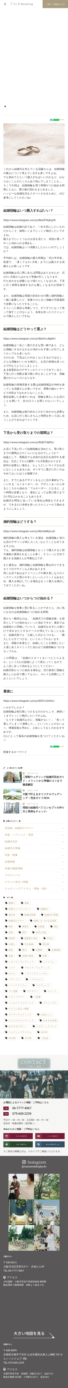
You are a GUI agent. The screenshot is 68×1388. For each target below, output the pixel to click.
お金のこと (46, 1014)
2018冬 (28, 1038)
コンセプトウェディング (21, 1003)
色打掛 (11, 915)
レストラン (49, 961)
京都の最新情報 (14, 868)
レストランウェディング (21, 961)
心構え (11, 944)
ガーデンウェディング (19, 1014)
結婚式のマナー (16, 920)
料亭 (24, 932)
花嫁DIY (44, 909)
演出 (56, 926)
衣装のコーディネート (19, 909)
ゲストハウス (50, 1003)
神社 (10, 926)
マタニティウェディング (37, 967)
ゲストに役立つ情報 (16, 881)
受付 (24, 950)
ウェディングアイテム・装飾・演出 (26, 888)
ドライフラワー (16, 997)
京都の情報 (27, 956)
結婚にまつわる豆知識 (44, 920)
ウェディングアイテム (20, 1032)
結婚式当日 (11, 841)
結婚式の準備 (12, 848)
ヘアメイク (14, 979)
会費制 (39, 950)
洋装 (10, 932)
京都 (44, 956)
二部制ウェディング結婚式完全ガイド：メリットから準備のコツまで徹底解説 (43, 780)
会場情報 (10, 861)
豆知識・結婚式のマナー (19, 828)
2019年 (44, 1032)
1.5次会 (44, 1038)
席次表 (45, 944)
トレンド (52, 991)
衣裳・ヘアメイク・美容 (19, 834)
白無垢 (41, 926)
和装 (10, 950)
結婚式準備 (29, 915)
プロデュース (13, 875)
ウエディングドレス (46, 1026)
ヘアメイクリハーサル (36, 973)
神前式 (25, 926)
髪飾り (11, 903)
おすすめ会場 (50, 1020)
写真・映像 (11, 854)
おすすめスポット (17, 1026)
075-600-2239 (21, 1113)
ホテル (11, 973)
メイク (11, 967)
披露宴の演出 (31, 938)
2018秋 (12, 1038)
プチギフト (32, 991)
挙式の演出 (41, 932)
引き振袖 (28, 944)
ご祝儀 (37, 997)
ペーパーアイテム (17, 985)
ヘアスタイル (36, 979)
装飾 (26, 903)
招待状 (11, 938)
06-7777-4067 (21, 1108)
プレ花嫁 (13, 991)
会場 (10, 956)
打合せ (50, 938)
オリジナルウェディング (21, 1020)
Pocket (62, 120)
